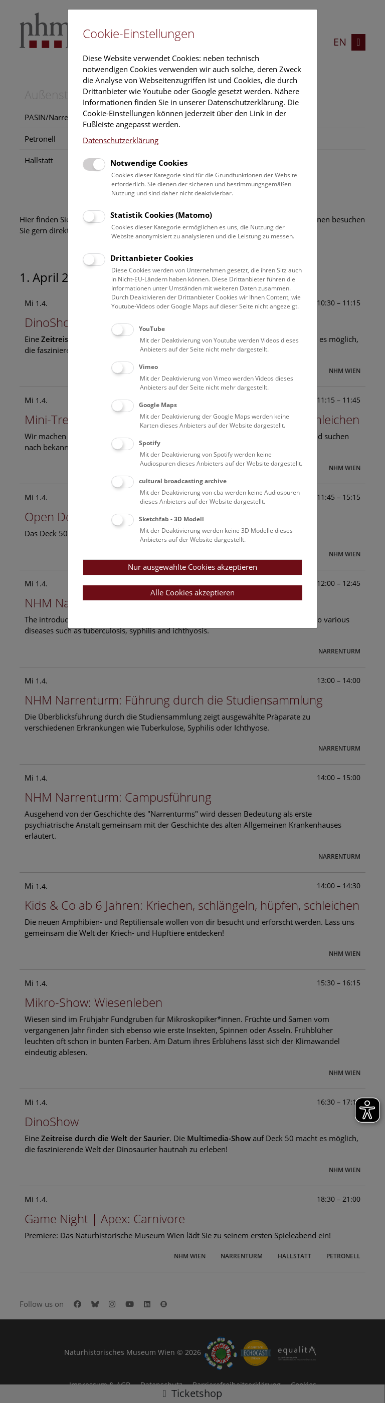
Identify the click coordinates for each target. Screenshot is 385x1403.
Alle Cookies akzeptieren (192, 592)
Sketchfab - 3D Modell (171, 519)
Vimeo (148, 367)
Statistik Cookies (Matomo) (161, 215)
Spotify (149, 443)
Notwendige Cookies (148, 163)
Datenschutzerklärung (120, 140)
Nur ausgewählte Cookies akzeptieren (192, 567)
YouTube (152, 328)
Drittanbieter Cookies (151, 258)
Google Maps (158, 405)
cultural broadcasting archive (183, 481)
